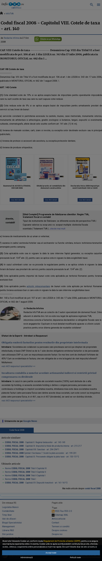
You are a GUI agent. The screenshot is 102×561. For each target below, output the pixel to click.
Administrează (26, 557)
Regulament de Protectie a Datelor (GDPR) (62, 541)
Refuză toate (75, 557)
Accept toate (51, 553)
